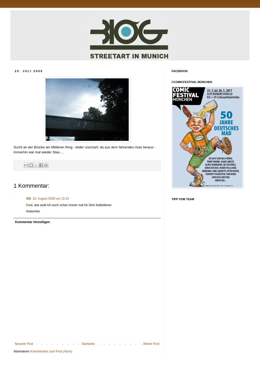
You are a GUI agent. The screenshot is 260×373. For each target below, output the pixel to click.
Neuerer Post (24, 344)
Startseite (88, 344)
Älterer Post (151, 344)
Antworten (33, 211)
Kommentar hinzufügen (32, 222)
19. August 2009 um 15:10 (50, 198)
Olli (28, 198)
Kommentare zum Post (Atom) (51, 351)
